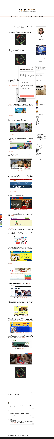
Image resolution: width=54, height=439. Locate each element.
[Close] (35, 66)
